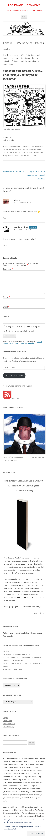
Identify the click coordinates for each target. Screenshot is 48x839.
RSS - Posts (11, 398)
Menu (24, 17)
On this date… (8, 651)
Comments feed (9, 724)
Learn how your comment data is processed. (22, 342)
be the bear (13, 149)
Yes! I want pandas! (14, 375)
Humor (36, 152)
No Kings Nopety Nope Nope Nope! (16, 654)
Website (6, 316)
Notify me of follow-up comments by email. (24, 326)
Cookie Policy (12, 829)
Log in (5, 717)
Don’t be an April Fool (13, 171)
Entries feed (7, 721)
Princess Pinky (13, 155)
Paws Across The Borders (12, 669)
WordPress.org (8, 727)
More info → (39, 613)
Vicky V (17, 200)
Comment (8, 269)
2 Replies (6, 49)
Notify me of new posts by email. (20, 331)
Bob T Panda (23, 149)
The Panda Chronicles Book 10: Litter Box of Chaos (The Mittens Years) (23, 485)
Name (6, 297)
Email (6, 307)
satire (22, 155)
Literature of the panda (31, 146)
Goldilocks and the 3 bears (23, 152)
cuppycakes (7, 152)
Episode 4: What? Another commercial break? (36, 175)
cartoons (37, 149)
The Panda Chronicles (24, 5)
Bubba (31, 149)
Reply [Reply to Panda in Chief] (5, 245)
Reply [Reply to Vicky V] (5, 218)
